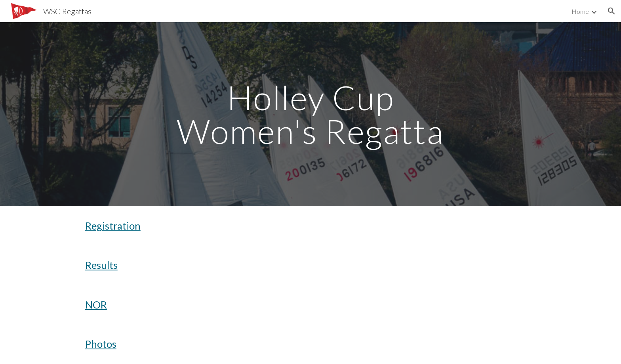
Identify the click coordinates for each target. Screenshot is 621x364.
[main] (310, 114)
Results (101, 265)
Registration (113, 226)
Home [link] (580, 11)
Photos (100, 344)
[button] (611, 11)
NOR (96, 304)
